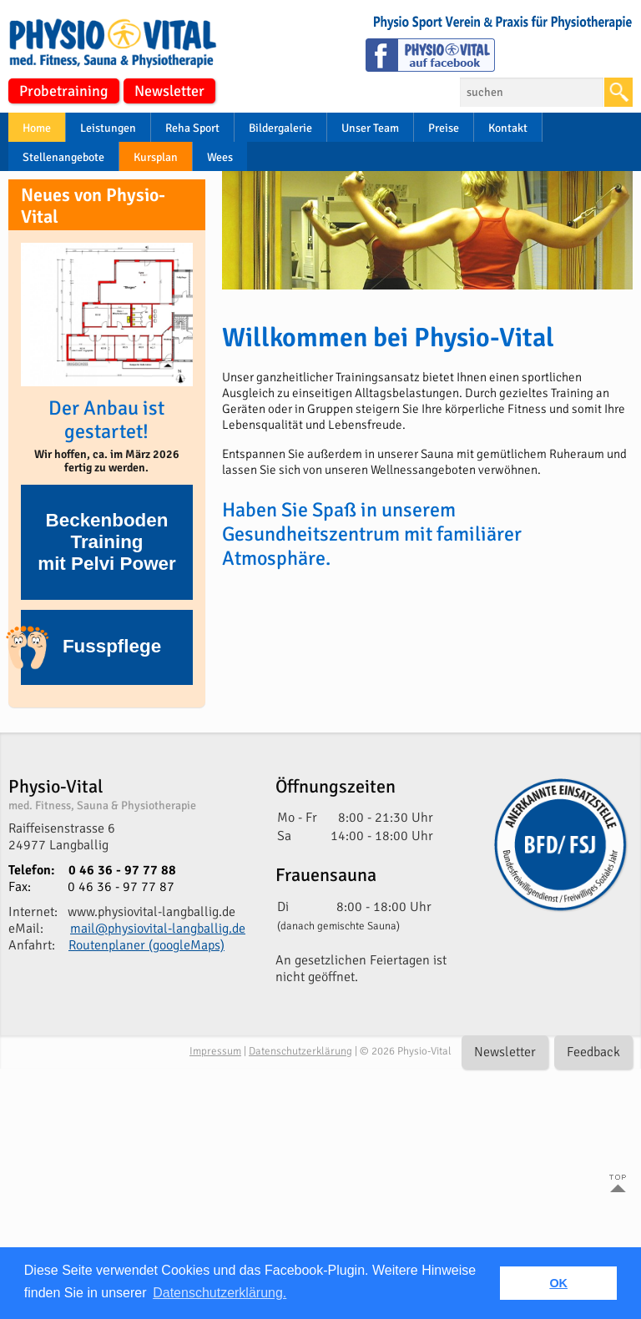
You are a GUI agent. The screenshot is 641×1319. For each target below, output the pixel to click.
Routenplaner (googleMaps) (146, 945)
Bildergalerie (280, 128)
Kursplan (156, 157)
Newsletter (169, 91)
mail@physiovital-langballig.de (157, 928)
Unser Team (370, 128)
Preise (443, 128)
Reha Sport (192, 128)
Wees (220, 157)
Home (37, 128)
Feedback (593, 1052)
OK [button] (558, 1283)
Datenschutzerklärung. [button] (219, 1293)
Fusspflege (91, 647)
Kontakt (507, 128)
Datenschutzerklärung (300, 1051)
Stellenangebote (63, 157)
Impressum (215, 1051)
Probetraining (64, 91)
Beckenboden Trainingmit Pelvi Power (107, 542)
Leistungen (108, 128)
